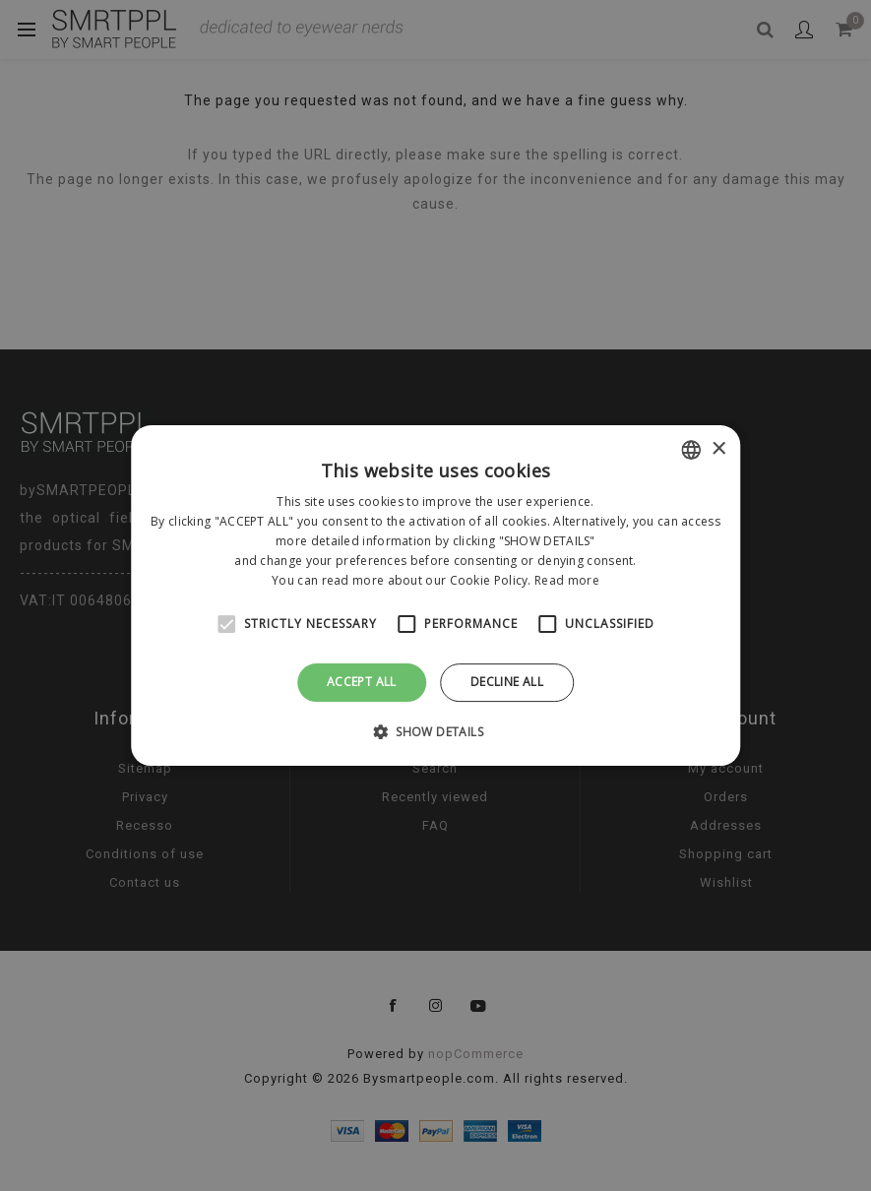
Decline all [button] (506, 681)
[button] (435, 731)
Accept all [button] (362, 681)
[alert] (435, 595)
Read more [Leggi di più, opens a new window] (566, 580)
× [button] (718, 449)
